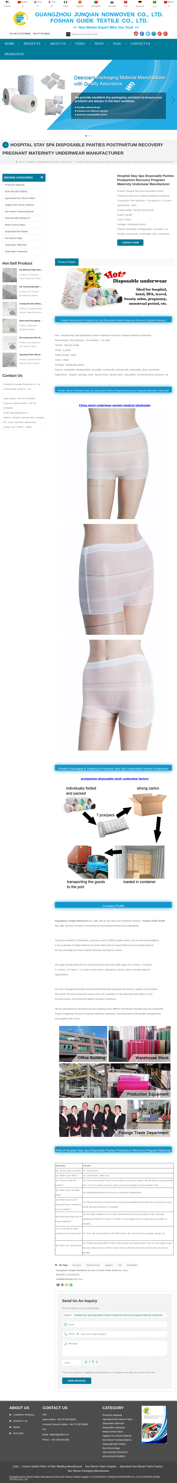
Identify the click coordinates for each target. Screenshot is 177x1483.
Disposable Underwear (48, 162)
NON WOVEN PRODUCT (18, 218)
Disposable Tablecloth (16, 245)
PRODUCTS (32, 43)
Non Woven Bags (13, 238)
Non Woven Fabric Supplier (100, 1466)
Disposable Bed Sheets (16, 231)
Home (20, 162)
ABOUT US (58, 43)
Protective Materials (14, 185)
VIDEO (80, 43)
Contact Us (20, 1421)
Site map (18, 1433)
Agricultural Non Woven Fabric (20, 198)
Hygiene (109, 1265)
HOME (9, 43)
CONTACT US (140, 43)
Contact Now (130, 242)
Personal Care (93, 1265)
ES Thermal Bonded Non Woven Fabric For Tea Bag (31, 287)
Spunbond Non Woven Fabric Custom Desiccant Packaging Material (31, 354)
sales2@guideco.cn (59, 1434)
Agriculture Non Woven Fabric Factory (141, 1466)
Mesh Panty (66, 162)
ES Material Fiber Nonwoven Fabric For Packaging (31, 270)
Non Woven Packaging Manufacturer (88, 1471)
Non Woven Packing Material (19, 211)
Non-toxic (77, 1265)
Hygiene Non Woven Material (19, 205)
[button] (86, 136)
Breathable (132, 1265)
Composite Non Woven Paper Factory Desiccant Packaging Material (31, 303)
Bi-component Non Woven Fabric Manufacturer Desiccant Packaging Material (31, 337)
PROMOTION (14, 54)
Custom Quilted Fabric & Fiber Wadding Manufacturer (52, 1466)
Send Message (77, 1380)
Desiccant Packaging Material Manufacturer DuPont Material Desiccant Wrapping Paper (31, 320)
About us (19, 1408)
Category (31, 162)
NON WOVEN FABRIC (16, 191)
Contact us (55, 1408)
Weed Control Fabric (15, 225)
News (16, 1427)
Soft (120, 1265)
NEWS (99, 43)
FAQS (117, 43)
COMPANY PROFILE (23, 1415)
